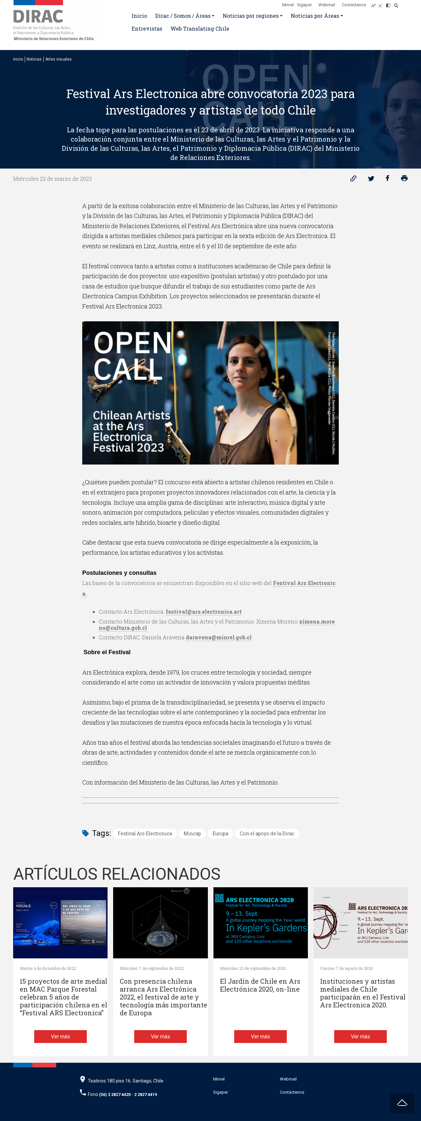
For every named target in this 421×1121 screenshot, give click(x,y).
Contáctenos (354, 4)
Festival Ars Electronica (145, 833)
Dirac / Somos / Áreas (182, 16)
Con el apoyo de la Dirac (267, 833)
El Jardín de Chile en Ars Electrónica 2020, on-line (260, 985)
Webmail (326, 4)
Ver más (60, 1036)
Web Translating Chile (199, 28)
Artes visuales (58, 59)
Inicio (139, 16)
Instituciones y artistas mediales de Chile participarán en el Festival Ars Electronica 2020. (363, 993)
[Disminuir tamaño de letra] (382, 3)
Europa (220, 833)
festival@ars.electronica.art (204, 611)
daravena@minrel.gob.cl (219, 637)
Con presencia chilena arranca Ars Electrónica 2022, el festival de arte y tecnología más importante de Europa (163, 997)
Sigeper (304, 4)
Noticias (34, 59)
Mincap (192, 833)
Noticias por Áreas (315, 16)
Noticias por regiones (251, 16)
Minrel (288, 4)
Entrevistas (147, 28)
